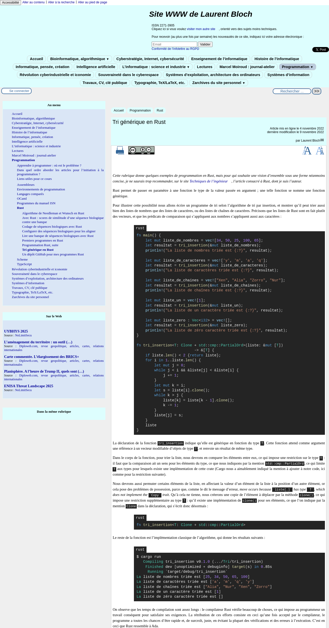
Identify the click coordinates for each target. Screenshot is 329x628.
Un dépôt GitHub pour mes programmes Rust (53, 254)
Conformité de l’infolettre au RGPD (175, 49)
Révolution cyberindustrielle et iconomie (55, 75)
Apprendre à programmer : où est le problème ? (49, 165)
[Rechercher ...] (292, 91)
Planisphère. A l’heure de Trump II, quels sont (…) (44, 371)
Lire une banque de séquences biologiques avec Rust (58, 236)
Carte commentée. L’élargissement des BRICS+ (41, 357)
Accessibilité (10, 2)
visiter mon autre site (201, 29)
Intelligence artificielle (96, 67)
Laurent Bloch (310, 140)
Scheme (22, 259)
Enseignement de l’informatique (219, 59)
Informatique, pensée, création (42, 67)
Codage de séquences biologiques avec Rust (52, 226)
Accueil (36, 59)
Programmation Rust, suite (40, 245)
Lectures (204, 67)
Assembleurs (25, 185)
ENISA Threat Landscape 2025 (28, 386)
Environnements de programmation (41, 189)
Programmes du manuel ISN (36, 203)
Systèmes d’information (288, 75)
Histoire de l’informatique (276, 59)
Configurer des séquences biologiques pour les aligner (59, 231)
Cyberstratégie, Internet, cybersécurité (150, 59)
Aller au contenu (33, 2)
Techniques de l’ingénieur (209, 181)
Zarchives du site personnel (218, 83)
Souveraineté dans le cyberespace (128, 75)
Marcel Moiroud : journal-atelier (247, 67)
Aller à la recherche (61, 2)
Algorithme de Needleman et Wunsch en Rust (53, 213)
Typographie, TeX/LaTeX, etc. (159, 83)
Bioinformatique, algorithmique (79, 59)
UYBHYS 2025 (16, 331)
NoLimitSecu (23, 335)
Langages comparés (30, 194)
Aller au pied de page (92, 2)
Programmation (297, 67)
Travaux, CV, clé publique (105, 83)
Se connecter (19, 91)
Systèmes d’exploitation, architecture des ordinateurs (213, 75)
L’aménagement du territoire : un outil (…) (38, 342)
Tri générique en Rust (37, 250)
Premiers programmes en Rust (42, 240)
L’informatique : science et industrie (156, 67)
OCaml (22, 198)
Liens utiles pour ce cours (34, 179)
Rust (160, 110)
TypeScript (24, 264)
